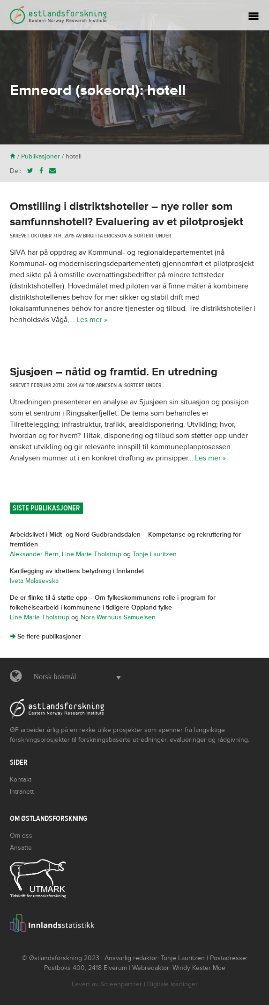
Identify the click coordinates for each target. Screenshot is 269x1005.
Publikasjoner (40, 156)
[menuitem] (75, 677)
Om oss (21, 836)
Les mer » (91, 319)
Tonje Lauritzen (155, 554)
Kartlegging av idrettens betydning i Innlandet (77, 571)
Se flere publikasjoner (45, 636)
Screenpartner (121, 984)
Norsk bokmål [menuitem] (54, 677)
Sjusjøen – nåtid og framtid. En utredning (113, 372)
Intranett (22, 792)
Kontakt (20, 779)
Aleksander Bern (34, 554)
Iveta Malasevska (34, 581)
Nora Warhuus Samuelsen (118, 617)
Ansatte (21, 848)
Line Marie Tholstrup (91, 554)
